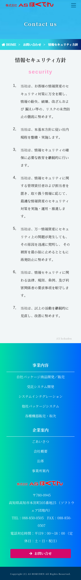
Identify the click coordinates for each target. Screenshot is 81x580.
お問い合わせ (32, 44)
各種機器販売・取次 (40, 415)
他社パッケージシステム (40, 406)
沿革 (40, 461)
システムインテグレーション (40, 396)
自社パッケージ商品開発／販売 (40, 376)
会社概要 (40, 451)
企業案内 (40, 430)
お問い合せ (40, 553)
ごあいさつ (40, 441)
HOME (9, 44)
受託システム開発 (40, 386)
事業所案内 (40, 470)
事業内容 (40, 365)
